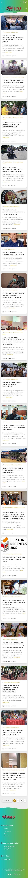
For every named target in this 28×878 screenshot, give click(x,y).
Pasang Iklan (7, 831)
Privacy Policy (8, 849)
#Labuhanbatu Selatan (16, 422)
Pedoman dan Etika (9, 846)
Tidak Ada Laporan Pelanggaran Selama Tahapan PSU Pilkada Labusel (14, 212)
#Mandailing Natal (8, 507)
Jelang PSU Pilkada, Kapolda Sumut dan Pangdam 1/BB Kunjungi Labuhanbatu (13, 733)
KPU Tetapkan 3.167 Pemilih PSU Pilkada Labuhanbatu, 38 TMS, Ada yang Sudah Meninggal (13, 645)
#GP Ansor (7, 597)
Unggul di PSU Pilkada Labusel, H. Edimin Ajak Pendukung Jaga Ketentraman (14, 427)
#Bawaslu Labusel (8, 206)
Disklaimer (7, 836)
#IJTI (5, 249)
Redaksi (6, 829)
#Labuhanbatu (14, 32)
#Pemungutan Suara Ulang (17, 77)
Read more (8, 52)
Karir (5, 833)
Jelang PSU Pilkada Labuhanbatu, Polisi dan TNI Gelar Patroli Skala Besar (12, 169)
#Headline (7, 32)
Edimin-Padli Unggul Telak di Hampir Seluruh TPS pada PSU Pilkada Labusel (13, 470)
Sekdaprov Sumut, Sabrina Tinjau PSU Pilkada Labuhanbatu (12, 385)
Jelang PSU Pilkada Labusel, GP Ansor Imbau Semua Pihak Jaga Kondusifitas (14, 602)
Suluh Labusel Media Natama (14, 870)
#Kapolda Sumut (15, 727)
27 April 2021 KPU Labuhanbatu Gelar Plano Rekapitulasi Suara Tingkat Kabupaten (13, 295)
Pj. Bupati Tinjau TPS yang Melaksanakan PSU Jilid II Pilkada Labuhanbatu (12, 125)
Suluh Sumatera (16, 869)
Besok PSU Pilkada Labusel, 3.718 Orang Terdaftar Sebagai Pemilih (14, 559)
